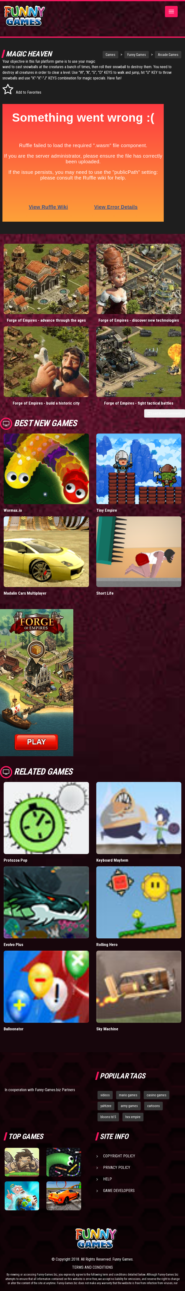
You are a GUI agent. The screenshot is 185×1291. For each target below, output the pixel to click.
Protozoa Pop (15, 860)
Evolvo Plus (13, 944)
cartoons (153, 1106)
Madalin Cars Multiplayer (25, 593)
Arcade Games (159, 55)
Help (107, 1179)
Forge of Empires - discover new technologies (138, 320)
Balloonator (13, 1028)
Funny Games (127, 55)
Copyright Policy (119, 1156)
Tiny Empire (106, 510)
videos (105, 1095)
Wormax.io (13, 510)
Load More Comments (164, 413)
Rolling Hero (107, 944)
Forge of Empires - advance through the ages (46, 320)
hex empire (133, 1117)
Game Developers (119, 1190)
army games (129, 1106)
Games (101, 55)
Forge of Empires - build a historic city (46, 403)
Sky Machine (107, 1028)
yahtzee (105, 1106)
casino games (156, 1095)
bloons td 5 (108, 1117)
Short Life (105, 593)
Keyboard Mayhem (112, 860)
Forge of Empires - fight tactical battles (138, 403)
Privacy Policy (116, 1167)
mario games (128, 1095)
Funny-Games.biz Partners (55, 1089)
